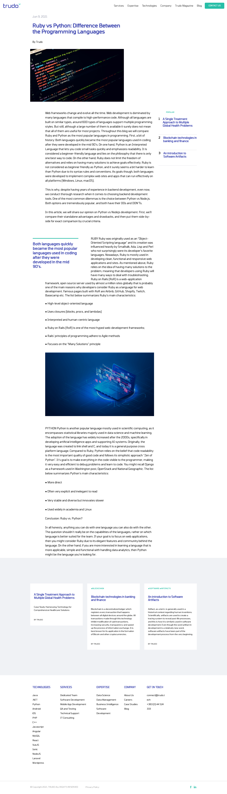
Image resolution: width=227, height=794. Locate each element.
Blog (199, 5)
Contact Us (215, 5)
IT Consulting (67, 717)
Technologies (149, 5)
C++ (34, 722)
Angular (36, 731)
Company (165, 5)
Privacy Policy (92, 787)
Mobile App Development (73, 704)
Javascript (38, 726)
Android (36, 708)
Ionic (35, 749)
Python (36, 704)
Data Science (103, 695)
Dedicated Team (68, 695)
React (35, 740)
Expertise (132, 5)
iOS (34, 713)
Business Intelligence (107, 704)
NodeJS (36, 753)
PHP (34, 717)
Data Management (106, 699)
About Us (129, 695)
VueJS (35, 744)
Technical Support (69, 713)
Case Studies (131, 704)
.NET (35, 699)
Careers (128, 699)
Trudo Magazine (184, 5)
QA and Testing (68, 708)
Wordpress (38, 762)
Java (35, 695)
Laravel (36, 758)
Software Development (72, 699)
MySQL (36, 735)
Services (119, 5)
